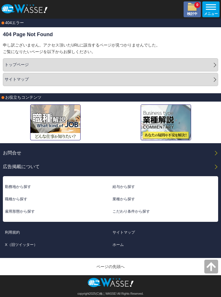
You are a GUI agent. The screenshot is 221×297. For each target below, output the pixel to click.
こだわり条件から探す (131, 211)
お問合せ (12, 152)
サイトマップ (17, 79)
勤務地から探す (18, 187)
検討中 (193, 9)
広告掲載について (21, 166)
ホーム (118, 244)
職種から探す (16, 199)
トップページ (17, 64)
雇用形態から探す (20, 211)
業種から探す (124, 199)
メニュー (210, 10)
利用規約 (12, 232)
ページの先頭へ (110, 266)
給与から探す (124, 187)
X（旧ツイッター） (21, 244)
